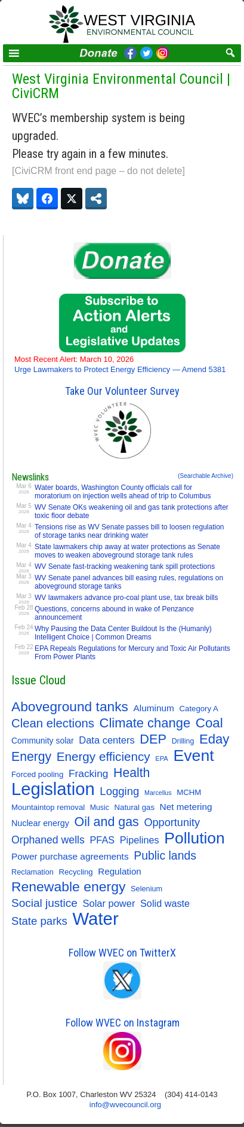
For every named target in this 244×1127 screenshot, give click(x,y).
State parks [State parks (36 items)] (39, 921)
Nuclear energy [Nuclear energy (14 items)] (40, 823)
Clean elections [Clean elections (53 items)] (52, 723)
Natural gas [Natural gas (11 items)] (135, 807)
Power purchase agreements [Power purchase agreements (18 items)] (70, 856)
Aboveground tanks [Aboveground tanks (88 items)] (69, 706)
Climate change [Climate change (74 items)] (145, 723)
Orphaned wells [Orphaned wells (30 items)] (48, 840)
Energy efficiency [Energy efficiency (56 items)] (103, 756)
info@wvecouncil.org (125, 1104)
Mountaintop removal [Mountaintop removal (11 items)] (48, 807)
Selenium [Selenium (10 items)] (146, 888)
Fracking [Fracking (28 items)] (89, 773)
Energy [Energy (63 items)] (31, 756)
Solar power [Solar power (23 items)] (109, 903)
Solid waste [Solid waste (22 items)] (165, 903)
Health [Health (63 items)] (131, 772)
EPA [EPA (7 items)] (161, 758)
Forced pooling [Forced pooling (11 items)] (37, 774)
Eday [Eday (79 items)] (214, 739)
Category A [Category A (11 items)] (199, 708)
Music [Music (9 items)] (99, 807)
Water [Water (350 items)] (96, 919)
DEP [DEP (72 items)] (153, 739)
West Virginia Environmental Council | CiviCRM (121, 86)
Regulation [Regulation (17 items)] (119, 871)
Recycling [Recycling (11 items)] (76, 871)
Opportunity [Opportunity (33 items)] (172, 823)
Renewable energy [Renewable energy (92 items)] (68, 886)
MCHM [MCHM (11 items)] (189, 792)
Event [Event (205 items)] (193, 755)
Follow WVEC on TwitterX (122, 952)
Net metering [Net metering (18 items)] (186, 807)
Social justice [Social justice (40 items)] (44, 903)
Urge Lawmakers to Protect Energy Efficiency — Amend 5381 (120, 364)
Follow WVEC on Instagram (123, 1022)
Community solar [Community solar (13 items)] (42, 740)
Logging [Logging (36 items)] (119, 791)
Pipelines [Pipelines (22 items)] (139, 839)
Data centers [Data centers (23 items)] (106, 740)
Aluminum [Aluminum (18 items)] (154, 708)
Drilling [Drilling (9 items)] (183, 741)
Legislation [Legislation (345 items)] (53, 789)
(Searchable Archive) (205, 476)
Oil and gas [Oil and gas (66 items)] (106, 822)
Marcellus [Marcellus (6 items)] (158, 792)
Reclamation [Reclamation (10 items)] (32, 871)
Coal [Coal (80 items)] (209, 723)
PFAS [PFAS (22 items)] (102, 839)
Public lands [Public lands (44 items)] (165, 855)
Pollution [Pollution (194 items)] (194, 838)
